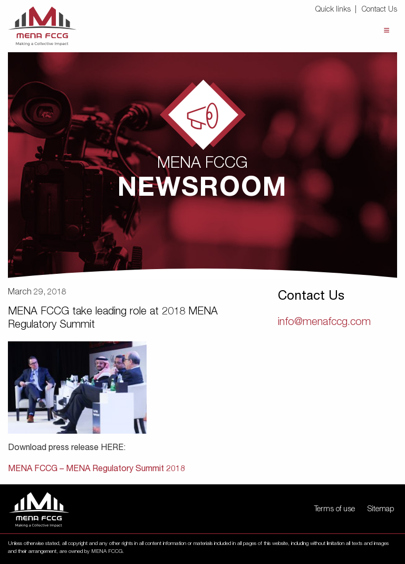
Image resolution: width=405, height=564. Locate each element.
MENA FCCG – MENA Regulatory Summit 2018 (96, 469)
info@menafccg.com (324, 323)
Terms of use (334, 509)
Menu (386, 30)
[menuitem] (337, 10)
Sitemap (381, 509)
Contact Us (379, 10)
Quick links (333, 10)
